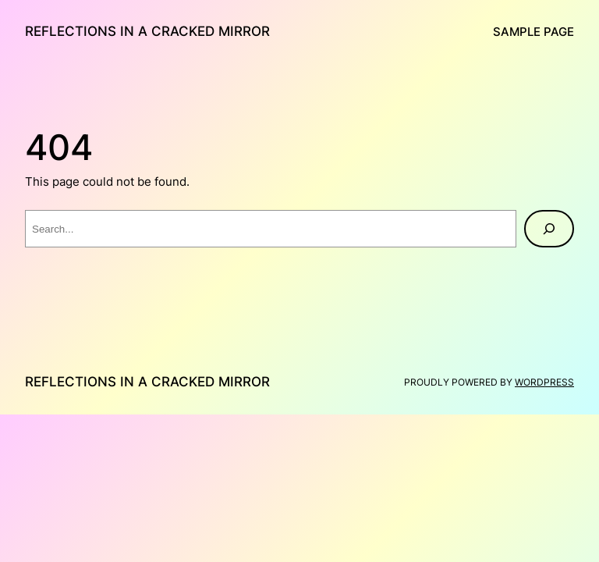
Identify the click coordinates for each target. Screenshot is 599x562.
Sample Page (533, 31)
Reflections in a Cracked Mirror (147, 31)
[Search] (549, 228)
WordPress (544, 382)
